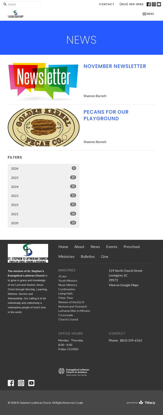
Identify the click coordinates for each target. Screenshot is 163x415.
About (79, 246)
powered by (141, 402)
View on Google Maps (124, 285)
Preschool (131, 246)
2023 (43, 195)
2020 (43, 223)
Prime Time (65, 298)
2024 (43, 186)
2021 (43, 214)
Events (111, 246)
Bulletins (88, 256)
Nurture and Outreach (72, 306)
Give (104, 256)
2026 (43, 168)
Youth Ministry (67, 280)
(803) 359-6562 (131, 4)
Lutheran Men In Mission (74, 310)
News (95, 246)
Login (80, 402)
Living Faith (65, 293)
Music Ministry (67, 285)
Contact (106, 4)
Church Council (68, 319)
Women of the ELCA (71, 302)
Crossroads (65, 315)
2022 (43, 204)
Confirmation (66, 289)
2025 (43, 177)
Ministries (66, 256)
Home (63, 246)
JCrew (62, 276)
